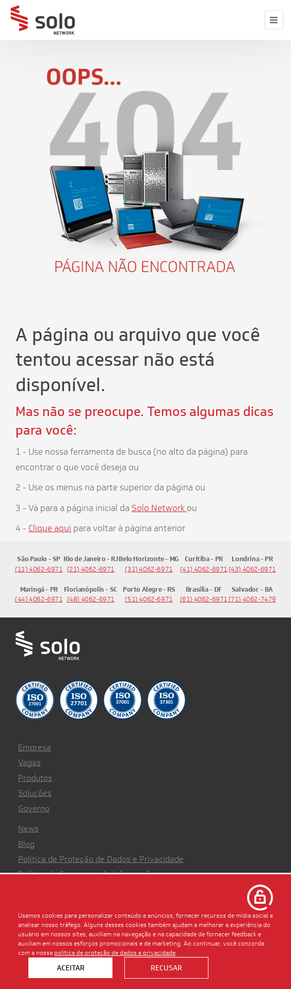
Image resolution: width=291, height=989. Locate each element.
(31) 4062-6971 (149, 569)
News (28, 828)
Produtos (35, 778)
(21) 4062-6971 (91, 569)
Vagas (29, 762)
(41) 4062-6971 (204, 569)
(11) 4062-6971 (39, 569)
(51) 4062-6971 (149, 599)
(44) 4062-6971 (39, 599)
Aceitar (71, 967)
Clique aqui (49, 528)
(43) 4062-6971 (253, 569)
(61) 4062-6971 (204, 599)
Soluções (35, 793)
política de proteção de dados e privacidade (114, 952)
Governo (34, 808)
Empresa (34, 747)
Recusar (166, 967)
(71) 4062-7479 (253, 599)
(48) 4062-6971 (91, 599)
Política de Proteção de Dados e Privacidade (101, 859)
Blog (26, 844)
